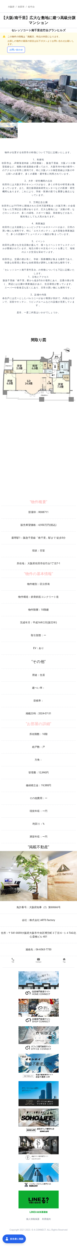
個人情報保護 (33, 1219)
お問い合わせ (16, 49)
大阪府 (11, 6)
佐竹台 (31, 6)
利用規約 (46, 1219)
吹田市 (21, 6)
